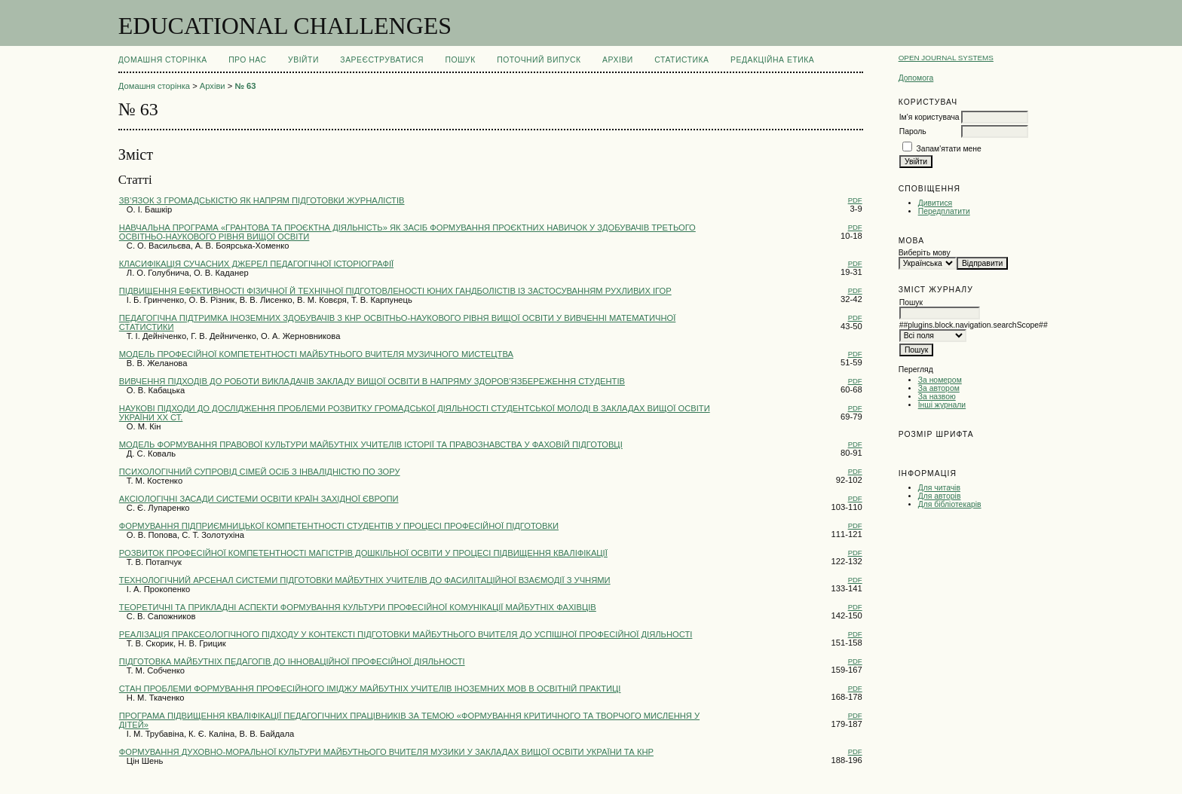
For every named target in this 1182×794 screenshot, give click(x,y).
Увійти (303, 60)
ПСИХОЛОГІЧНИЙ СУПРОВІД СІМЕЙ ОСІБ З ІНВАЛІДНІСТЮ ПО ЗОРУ (259, 471)
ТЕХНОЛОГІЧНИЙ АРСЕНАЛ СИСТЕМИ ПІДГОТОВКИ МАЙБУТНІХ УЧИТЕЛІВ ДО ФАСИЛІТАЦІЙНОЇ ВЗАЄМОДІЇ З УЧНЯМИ (365, 580)
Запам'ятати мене (949, 149)
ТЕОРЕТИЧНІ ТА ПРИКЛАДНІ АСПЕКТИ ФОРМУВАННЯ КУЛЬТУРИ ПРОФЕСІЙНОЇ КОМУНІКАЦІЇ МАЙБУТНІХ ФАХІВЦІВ (357, 607)
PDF (855, 200)
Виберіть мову (925, 253)
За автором (939, 388)
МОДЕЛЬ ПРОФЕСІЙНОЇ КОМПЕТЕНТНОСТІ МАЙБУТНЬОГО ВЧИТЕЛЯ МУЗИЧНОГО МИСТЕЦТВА (316, 354)
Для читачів (939, 488)
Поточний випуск (538, 60)
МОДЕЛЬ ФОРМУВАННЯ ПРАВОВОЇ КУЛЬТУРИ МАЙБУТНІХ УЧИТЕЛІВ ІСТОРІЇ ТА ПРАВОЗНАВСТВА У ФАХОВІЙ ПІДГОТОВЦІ (371, 444)
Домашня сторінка (162, 60)
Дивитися (935, 203)
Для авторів (939, 496)
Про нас (247, 60)
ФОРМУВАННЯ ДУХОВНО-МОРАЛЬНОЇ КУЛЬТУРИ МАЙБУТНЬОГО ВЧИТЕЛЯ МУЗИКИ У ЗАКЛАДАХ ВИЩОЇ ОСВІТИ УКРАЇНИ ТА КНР (386, 751)
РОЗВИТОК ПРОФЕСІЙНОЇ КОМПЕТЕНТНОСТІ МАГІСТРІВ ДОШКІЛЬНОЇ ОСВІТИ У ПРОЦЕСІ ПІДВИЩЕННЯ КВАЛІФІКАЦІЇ (363, 552)
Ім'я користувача (929, 117)
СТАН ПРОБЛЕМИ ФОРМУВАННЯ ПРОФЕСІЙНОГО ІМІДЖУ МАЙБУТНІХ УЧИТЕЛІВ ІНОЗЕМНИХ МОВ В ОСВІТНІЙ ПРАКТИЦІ (370, 688)
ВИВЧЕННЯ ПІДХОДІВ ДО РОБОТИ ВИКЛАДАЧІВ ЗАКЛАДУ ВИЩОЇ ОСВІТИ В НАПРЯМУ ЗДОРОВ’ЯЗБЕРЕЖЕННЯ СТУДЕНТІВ (372, 381)
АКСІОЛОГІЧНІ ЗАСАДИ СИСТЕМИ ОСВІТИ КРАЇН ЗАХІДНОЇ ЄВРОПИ (259, 498)
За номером (940, 380)
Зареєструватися (382, 60)
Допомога (916, 78)
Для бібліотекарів (949, 504)
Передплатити (944, 211)
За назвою (937, 396)
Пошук (460, 60)
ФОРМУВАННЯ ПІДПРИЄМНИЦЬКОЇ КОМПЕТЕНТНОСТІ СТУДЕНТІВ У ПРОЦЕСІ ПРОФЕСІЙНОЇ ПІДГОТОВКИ (339, 525)
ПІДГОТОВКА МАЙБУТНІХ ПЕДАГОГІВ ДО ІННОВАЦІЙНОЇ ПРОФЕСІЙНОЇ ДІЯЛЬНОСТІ (292, 661)
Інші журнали (942, 405)
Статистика (681, 60)
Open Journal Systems (946, 57)
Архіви (617, 60)
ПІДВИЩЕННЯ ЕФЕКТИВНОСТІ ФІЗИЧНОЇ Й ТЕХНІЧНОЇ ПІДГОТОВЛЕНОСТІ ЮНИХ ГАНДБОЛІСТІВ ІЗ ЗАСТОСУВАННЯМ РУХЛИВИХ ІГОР (395, 290)
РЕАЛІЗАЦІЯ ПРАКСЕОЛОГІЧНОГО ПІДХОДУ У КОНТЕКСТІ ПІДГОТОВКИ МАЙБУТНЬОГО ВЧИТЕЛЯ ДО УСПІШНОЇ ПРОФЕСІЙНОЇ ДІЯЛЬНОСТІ (406, 634)
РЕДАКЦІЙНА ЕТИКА (772, 60)
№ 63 (245, 85)
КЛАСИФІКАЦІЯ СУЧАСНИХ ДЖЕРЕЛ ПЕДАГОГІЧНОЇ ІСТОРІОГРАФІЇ (256, 263)
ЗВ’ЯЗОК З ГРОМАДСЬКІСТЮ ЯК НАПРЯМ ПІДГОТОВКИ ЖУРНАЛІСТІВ (262, 200)
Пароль (912, 131)
